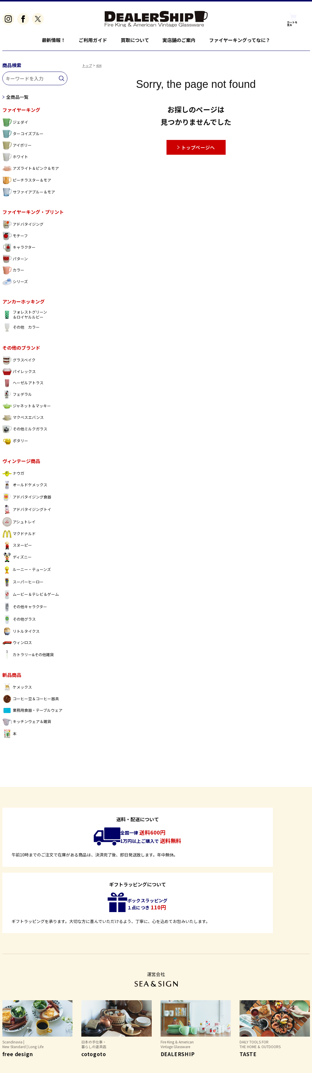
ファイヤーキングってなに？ (240, 39)
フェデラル (17, 397)
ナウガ (13, 476)
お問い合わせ (137, 1032)
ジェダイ (15, 125)
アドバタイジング (22, 227)
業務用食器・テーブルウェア (32, 713)
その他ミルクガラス (24, 431)
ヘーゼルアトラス (22, 385)
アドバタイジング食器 (26, 499)
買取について (135, 39)
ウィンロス (17, 645)
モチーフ (15, 238)
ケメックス (17, 690)
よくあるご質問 (17, 1032)
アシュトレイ (18, 524)
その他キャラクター (24, 609)
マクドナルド (19, 536)
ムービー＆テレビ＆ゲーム (30, 597)
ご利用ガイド (93, 39)
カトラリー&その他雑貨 (28, 657)
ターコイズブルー (22, 136)
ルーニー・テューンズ (26, 572)
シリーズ (15, 284)
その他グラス (19, 622)
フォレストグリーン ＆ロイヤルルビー (24, 317)
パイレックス (19, 374)
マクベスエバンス (23, 420)
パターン (15, 261)
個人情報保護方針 (96, 1032)
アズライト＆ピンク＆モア (30, 171)
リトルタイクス (21, 634)
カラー (13, 273)
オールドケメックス (24, 487)
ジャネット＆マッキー (26, 408)
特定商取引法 (56, 1032)
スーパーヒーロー (22, 585)
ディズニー (17, 560)
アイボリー (17, 148)
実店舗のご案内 (178, 39)
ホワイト (15, 159)
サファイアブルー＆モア (28, 195)
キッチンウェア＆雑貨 (26, 724)
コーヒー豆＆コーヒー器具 (30, 701)
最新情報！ (53, 39)
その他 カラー (21, 330)
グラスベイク (18, 363)
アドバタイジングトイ (26, 512)
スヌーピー (17, 548)
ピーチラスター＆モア (26, 183)
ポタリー (15, 443)
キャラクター (18, 250)
